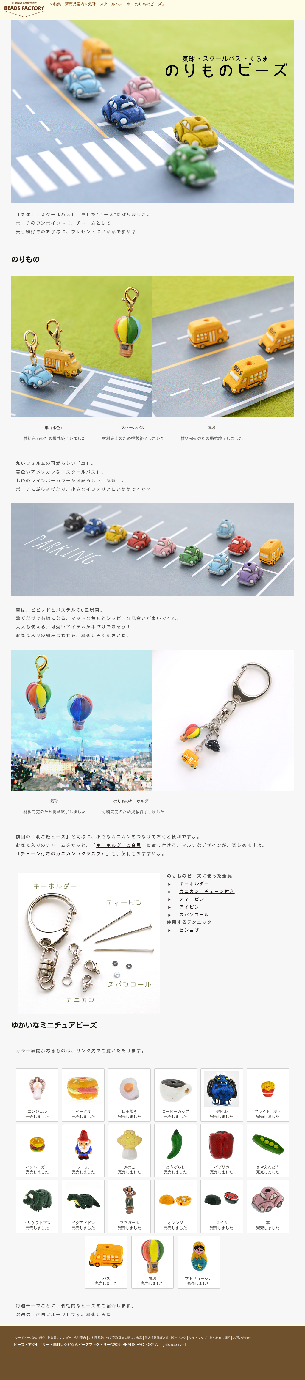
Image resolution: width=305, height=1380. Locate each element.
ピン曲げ (189, 930)
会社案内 (80, 1337)
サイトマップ (198, 1337)
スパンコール (194, 914)
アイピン (189, 907)
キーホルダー (194, 883)
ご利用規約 (96, 1337)
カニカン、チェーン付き (207, 891)
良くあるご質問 (219, 1337)
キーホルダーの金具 (118, 845)
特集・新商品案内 (68, 4)
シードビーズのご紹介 (30, 1337)
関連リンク (178, 1337)
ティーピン (191, 899)
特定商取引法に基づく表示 (124, 1337)
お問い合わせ (242, 1337)
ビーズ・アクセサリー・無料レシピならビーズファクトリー (62, 1345)
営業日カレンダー (59, 1337)
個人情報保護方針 (157, 1337)
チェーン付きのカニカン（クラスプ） (63, 853)
